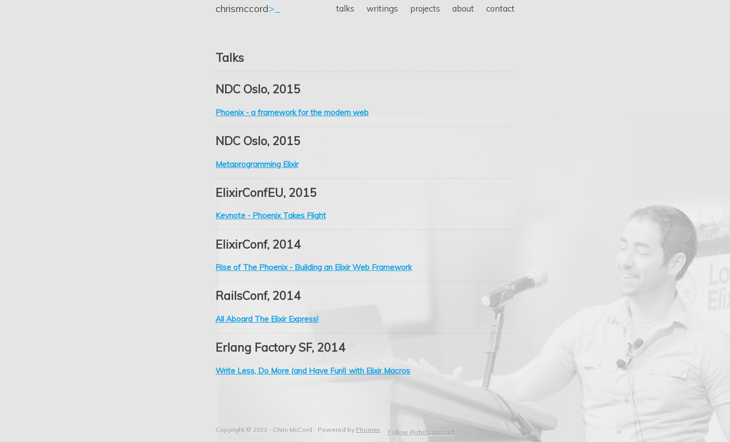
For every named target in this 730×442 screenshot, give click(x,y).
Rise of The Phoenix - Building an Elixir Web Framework (313, 267)
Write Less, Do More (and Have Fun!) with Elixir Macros (312, 371)
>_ (247, 9)
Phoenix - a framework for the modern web (292, 112)
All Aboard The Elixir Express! (266, 319)
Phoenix (368, 429)
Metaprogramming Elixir (257, 164)
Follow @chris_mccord (421, 432)
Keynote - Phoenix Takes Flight (270, 215)
